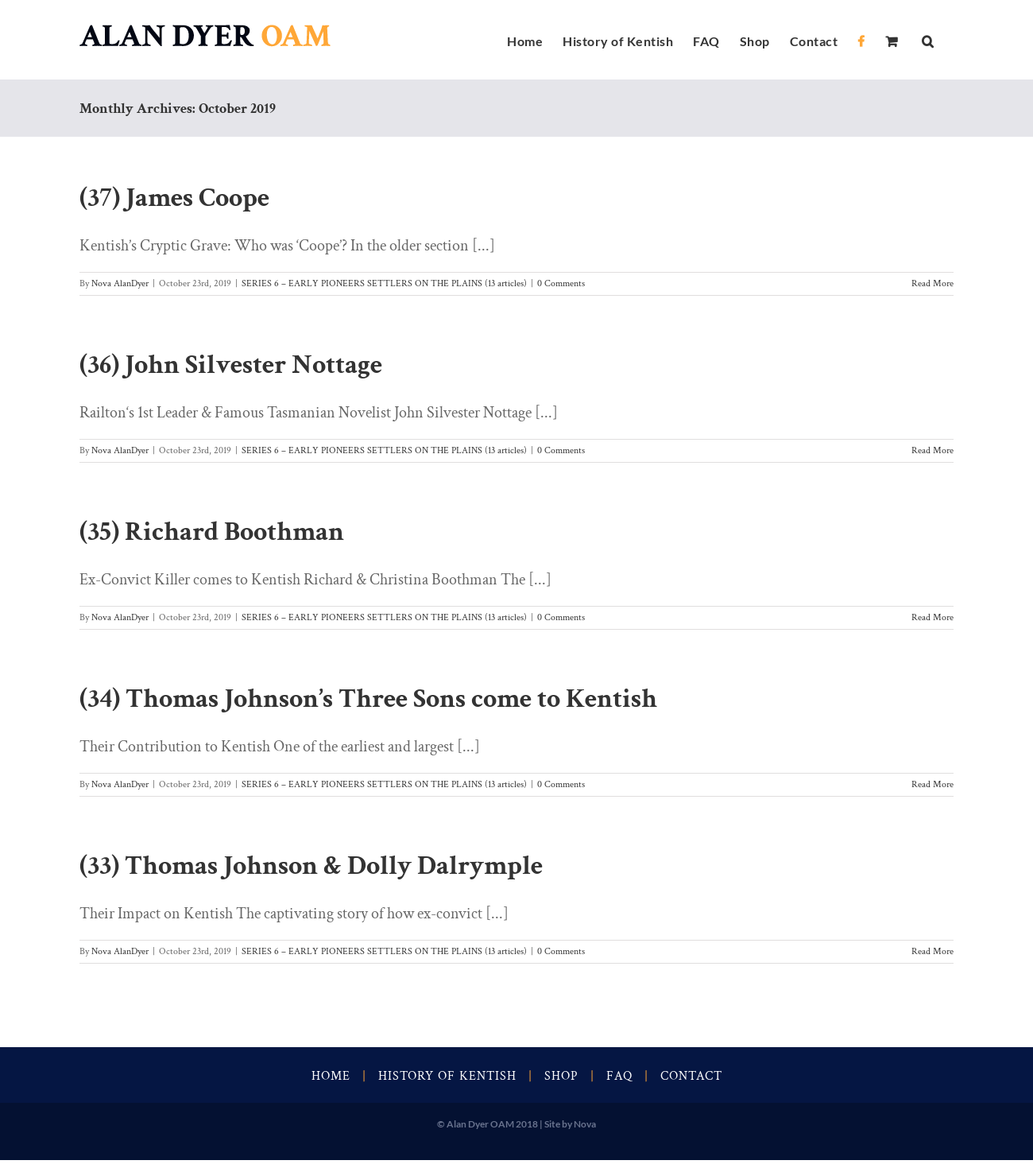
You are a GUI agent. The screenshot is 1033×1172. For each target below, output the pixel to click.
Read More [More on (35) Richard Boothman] (932, 617)
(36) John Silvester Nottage (230, 364)
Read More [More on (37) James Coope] (932, 283)
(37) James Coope (174, 197)
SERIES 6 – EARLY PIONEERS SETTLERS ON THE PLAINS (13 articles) (384, 283)
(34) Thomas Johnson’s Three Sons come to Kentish (368, 698)
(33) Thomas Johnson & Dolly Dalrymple (311, 865)
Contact (691, 1076)
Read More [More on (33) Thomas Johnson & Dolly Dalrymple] (932, 951)
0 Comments (561, 283)
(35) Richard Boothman (211, 531)
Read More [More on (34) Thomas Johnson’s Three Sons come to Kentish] (932, 784)
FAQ (619, 1076)
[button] (928, 40)
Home (330, 1076)
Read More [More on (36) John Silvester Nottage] (932, 450)
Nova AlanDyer (120, 283)
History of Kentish (447, 1076)
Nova (585, 1124)
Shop (561, 1076)
